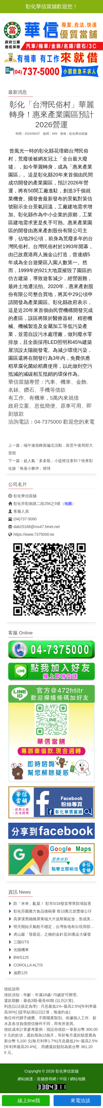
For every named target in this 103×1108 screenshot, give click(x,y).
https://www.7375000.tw (31, 534)
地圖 (68, 503)
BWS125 (18, 957)
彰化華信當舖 (78, 133)
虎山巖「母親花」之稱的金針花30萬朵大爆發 (49, 934)
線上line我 (25, 1100)
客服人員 (18, 511)
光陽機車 (18, 949)
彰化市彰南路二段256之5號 (34, 503)
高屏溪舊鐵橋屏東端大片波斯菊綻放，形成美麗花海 (55, 919)
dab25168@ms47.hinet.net (34, 526)
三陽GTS (18, 942)
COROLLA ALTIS (25, 965)
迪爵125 (17, 973)
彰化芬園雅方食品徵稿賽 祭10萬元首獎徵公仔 (50, 911)
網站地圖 (77, 1079)
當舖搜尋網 (46, 1079)
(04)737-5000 (22, 519)
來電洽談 (77, 1100)
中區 (63, 1079)
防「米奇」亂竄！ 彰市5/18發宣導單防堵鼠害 (49, 903)
